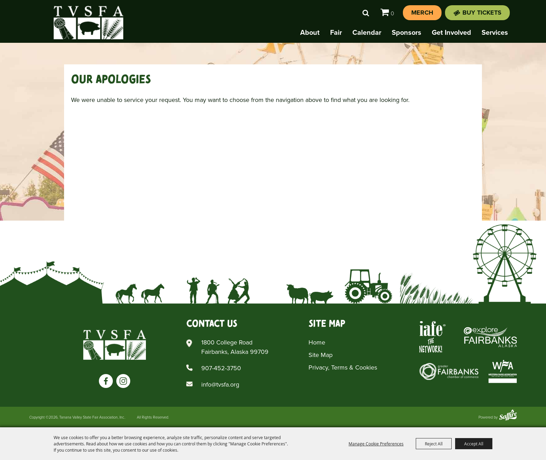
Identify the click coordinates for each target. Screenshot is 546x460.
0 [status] (392, 13)
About (310, 32)
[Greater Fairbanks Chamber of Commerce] (448, 371)
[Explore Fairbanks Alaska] (490, 337)
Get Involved (451, 32)
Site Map (321, 354)
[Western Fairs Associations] (503, 371)
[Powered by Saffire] (508, 415)
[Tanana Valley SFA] (114, 344)
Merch (422, 12)
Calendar (366, 32)
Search (366, 13)
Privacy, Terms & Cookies (343, 367)
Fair (336, 32)
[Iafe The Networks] (432, 337)
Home (317, 342)
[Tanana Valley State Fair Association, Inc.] (88, 22)
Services (495, 32)
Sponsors (406, 32)
